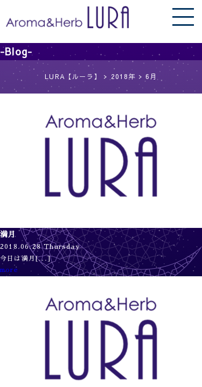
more (9, 270)
